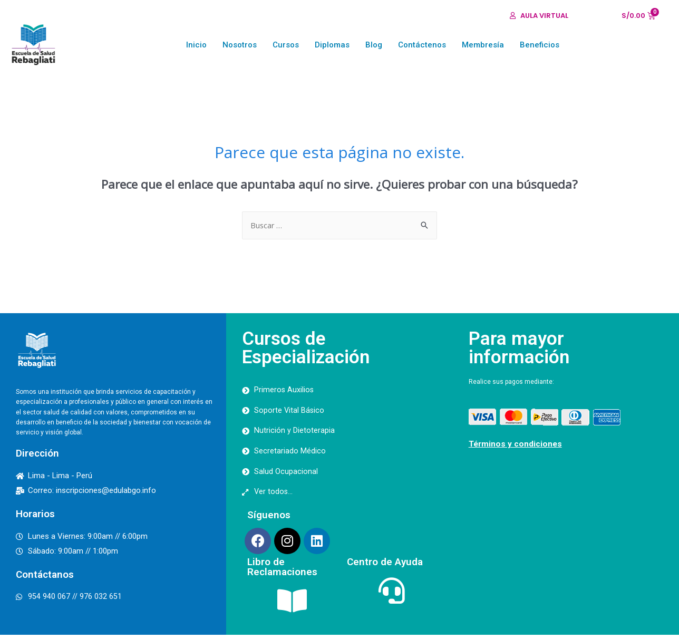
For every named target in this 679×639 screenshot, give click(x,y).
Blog (373, 45)
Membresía (483, 45)
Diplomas (332, 45)
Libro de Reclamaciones (282, 571)
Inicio (196, 45)
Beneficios (539, 45)
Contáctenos (422, 45)
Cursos (286, 45)
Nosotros (239, 45)
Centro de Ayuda (385, 566)
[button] (539, 15)
